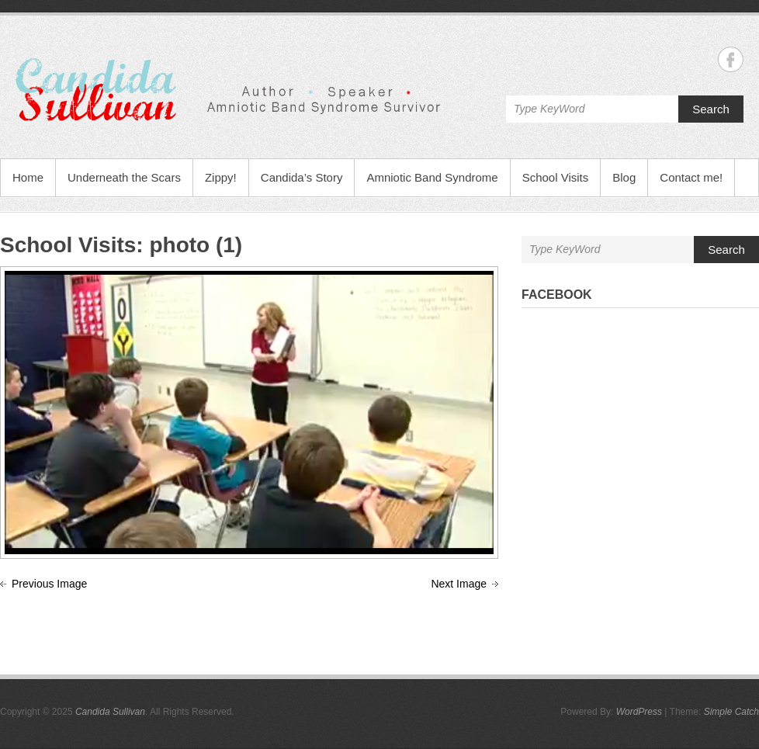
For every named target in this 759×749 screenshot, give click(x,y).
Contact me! (691, 177)
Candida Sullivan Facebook (730, 59)
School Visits (555, 177)
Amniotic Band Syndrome (431, 177)
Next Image (459, 583)
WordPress (639, 711)
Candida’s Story (302, 177)
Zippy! (221, 177)
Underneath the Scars (124, 177)
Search (711, 109)
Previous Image (49, 583)
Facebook (557, 294)
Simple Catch (731, 711)
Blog (624, 177)
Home (27, 177)
